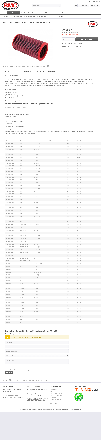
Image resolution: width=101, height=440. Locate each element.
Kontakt (52, 402)
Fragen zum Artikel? (11, 106)
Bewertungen (43, 66)
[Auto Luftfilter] (13, 12)
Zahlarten (53, 397)
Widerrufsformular (55, 404)
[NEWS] (45, 12)
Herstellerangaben (16, 66)
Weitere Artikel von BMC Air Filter (15, 107)
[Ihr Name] (37, 342)
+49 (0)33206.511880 (11, 395)
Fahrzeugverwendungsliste (30, 66)
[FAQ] (51, 12)
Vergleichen (66, 43)
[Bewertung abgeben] (37, 355)
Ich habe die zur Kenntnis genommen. (26, 370)
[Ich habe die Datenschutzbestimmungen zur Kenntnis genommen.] (5, 369)
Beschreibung (7, 66)
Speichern (9, 372)
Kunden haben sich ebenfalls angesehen (36, 380)
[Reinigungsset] (36, 12)
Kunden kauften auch (17, 380)
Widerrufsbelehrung (56, 393)
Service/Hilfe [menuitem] (93, 1)
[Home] (4, 12)
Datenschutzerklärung (57, 395)
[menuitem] (46, 6)
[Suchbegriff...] (46, 5)
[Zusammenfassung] (37, 351)
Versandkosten (46, 409)
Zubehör (7, 380)
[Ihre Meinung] (37, 361)
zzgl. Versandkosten (73, 32)
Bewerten (81, 43)
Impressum (53, 389)
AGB (51, 391)
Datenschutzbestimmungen (22, 370)
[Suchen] (59, 5)
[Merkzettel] (76, 5)
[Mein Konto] (83, 5)
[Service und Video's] (61, 12)
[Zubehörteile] (25, 12)
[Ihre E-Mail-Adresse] (37, 346)
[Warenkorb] (95, 5)
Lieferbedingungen (56, 399)
